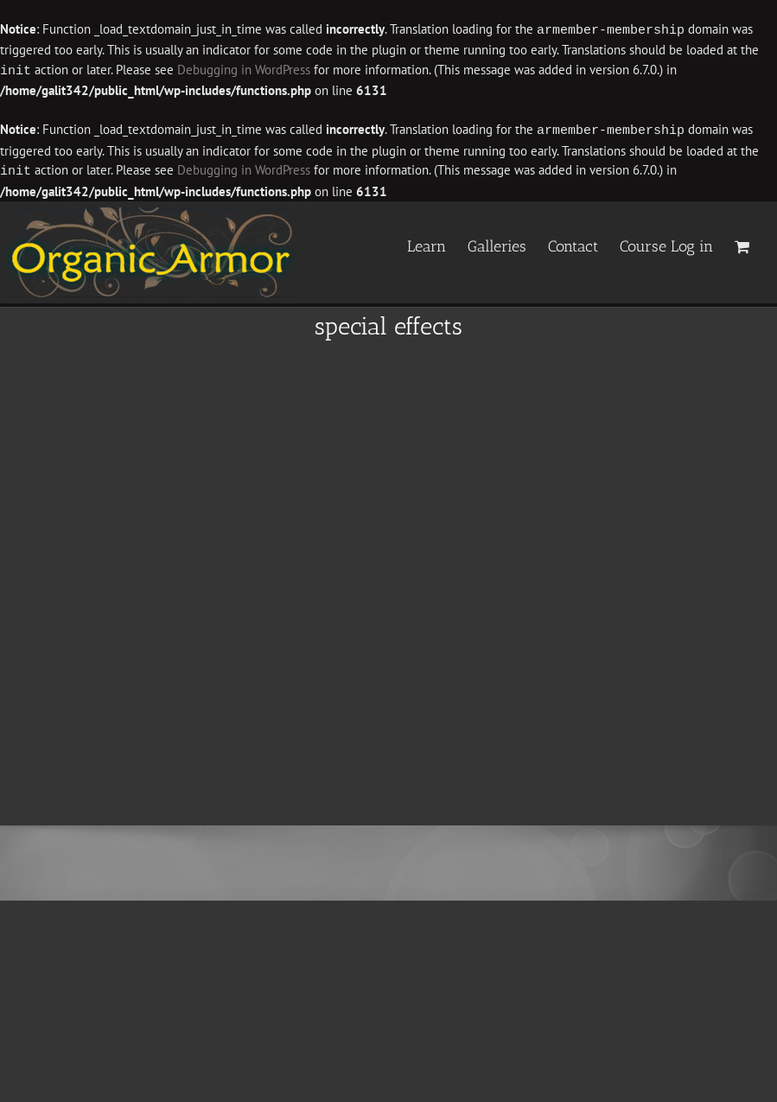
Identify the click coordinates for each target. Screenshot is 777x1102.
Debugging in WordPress (243, 69)
